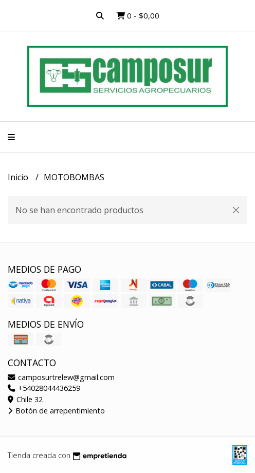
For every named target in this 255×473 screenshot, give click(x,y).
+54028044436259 (44, 388)
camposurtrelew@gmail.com (61, 377)
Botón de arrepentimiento (56, 410)
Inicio (19, 177)
